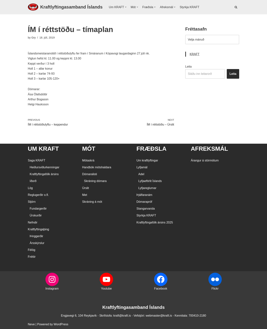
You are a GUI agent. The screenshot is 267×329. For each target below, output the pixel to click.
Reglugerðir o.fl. (38, 194)
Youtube (106, 288)
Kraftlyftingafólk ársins (44, 174)
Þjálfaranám (144, 194)
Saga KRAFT (36, 160)
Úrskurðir (36, 215)
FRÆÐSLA (151, 148)
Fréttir (32, 256)
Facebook (160, 288)
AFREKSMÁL (209, 148)
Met (84, 194)
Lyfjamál (141, 167)
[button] (125, 7)
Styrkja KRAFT (189, 7)
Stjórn (32, 201)
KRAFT (194, 54)
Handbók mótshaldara (96, 167)
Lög (30, 188)
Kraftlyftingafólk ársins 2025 (154, 222)
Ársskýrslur (37, 243)
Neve (31, 324)
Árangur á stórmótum (205, 160)
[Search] (236, 7)
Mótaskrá (88, 160)
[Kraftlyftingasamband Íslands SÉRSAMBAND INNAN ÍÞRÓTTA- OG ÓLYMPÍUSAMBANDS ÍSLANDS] (65, 7)
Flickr (214, 288)
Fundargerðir (38, 208)
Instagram (52, 288)
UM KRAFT (43, 148)
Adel (141, 174)
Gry (33, 37)
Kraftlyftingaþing (38, 229)
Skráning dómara (95, 181)
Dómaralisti (89, 174)
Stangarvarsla (145, 208)
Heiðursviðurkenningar (44, 167)
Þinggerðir (36, 236)
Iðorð (33, 181)
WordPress (61, 324)
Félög (31, 249)
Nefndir (32, 222)
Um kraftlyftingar (147, 160)
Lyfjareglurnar (147, 188)
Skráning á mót (92, 201)
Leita (188, 66)
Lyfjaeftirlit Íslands (150, 181)
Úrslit (85, 188)
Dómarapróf (144, 201)
